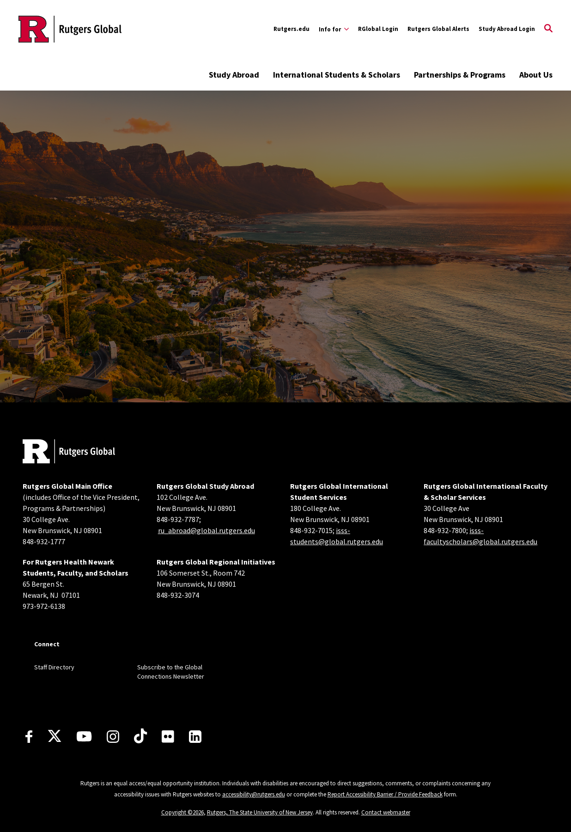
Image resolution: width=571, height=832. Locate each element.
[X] (54, 736)
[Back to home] (69, 452)
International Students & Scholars (336, 74)
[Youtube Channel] (84, 736)
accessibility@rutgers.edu (253, 794)
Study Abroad (234, 74)
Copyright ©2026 (182, 812)
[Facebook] (28, 736)
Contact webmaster (385, 812)
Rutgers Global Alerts (438, 29)
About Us (536, 74)
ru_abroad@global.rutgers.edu (206, 530)
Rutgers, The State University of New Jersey (260, 812)
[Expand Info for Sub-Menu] (334, 29)
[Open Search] (548, 29)
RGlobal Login (378, 29)
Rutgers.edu (291, 29)
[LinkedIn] (195, 736)
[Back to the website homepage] (69, 29)
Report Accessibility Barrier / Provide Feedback (385, 794)
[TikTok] (140, 736)
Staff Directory (54, 667)
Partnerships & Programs (459, 74)
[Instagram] (113, 736)
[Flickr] (168, 736)
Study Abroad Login (507, 29)
